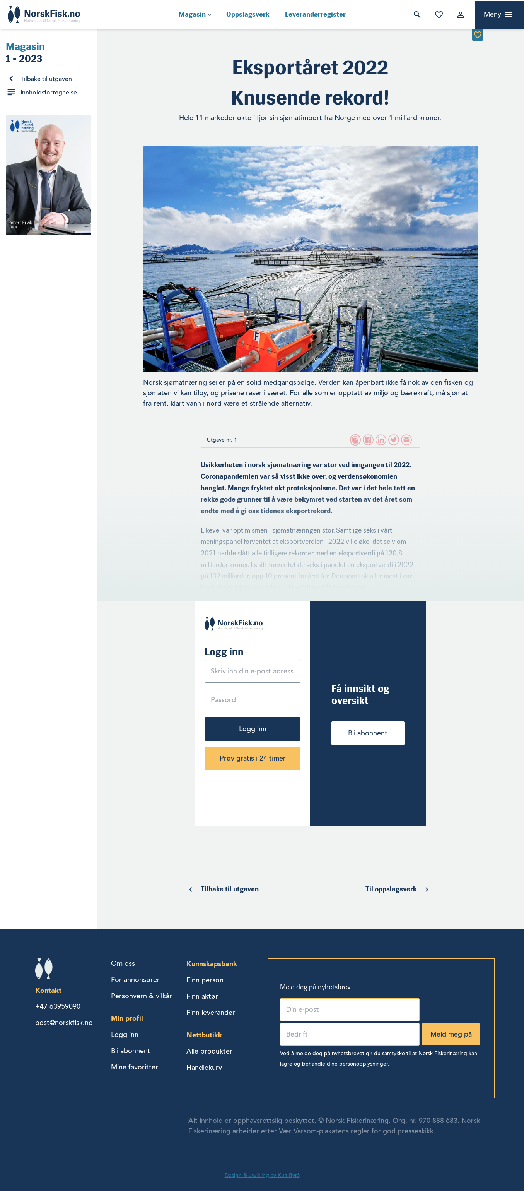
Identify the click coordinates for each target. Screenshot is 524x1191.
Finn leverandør (211, 1012)
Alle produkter (209, 1051)
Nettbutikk (204, 1035)
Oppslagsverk (248, 14)
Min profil (127, 1018)
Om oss (123, 963)
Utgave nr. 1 (222, 440)
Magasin (192, 14)
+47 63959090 (57, 1006)
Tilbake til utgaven (46, 79)
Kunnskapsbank (211, 964)
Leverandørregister (315, 14)
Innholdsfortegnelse (48, 92)
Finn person (205, 980)
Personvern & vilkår (141, 996)
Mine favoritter (437, 14)
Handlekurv (204, 1067)
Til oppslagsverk (391, 889)
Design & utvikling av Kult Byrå (262, 1175)
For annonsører (135, 979)
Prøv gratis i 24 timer (253, 758)
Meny (492, 14)
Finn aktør (202, 996)
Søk (416, 14)
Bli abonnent (367, 733)
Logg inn (459, 14)
